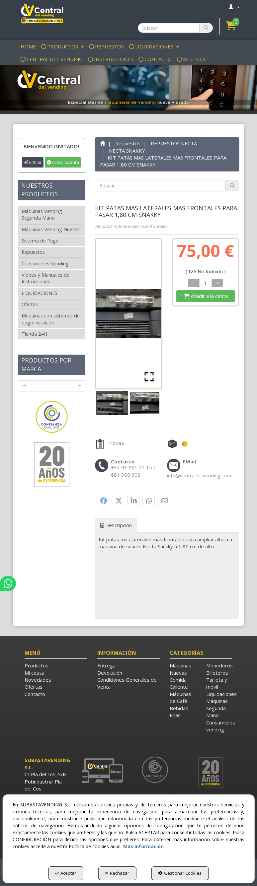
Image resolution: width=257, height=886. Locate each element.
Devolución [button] (109, 672)
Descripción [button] (116, 525)
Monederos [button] (219, 665)
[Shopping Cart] (205, 296)
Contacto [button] (35, 694)
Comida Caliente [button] (179, 683)
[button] (42, 13)
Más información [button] (143, 846)
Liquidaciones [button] (219, 694)
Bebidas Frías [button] (179, 711)
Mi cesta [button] (34, 672)
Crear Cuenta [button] (63, 162)
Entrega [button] (106, 665)
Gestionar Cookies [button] (180, 873)
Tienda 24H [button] (34, 334)
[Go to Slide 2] (145, 403)
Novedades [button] (38, 679)
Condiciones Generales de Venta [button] (127, 683)
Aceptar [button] (65, 873)
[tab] (167, 543)
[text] (160, 185)
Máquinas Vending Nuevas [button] (51, 229)
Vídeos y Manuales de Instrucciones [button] (45, 278)
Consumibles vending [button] (219, 726)
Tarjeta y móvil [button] (216, 683)
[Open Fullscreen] (149, 376)
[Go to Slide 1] (112, 403)
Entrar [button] (33, 162)
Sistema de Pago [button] (40, 241)
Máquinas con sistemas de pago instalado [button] (51, 318)
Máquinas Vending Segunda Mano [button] (42, 214)
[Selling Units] (205, 283)
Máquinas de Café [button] (180, 697)
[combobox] (51, 385)
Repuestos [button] (33, 252)
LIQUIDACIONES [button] (39, 293)
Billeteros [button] (217, 672)
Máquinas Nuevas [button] (180, 669)
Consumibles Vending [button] (45, 263)
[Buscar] (206, 28)
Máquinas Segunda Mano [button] (217, 708)
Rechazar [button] (117, 873)
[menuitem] (234, 7)
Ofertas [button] (30, 304)
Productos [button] (36, 665)
